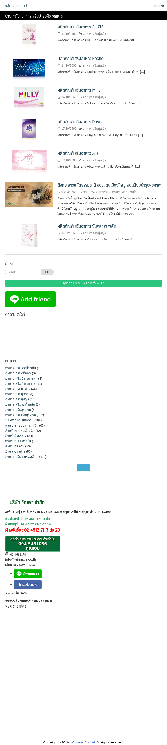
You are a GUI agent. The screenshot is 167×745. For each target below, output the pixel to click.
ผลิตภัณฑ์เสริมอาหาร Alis (78, 153)
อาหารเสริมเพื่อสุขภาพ (20, 415)
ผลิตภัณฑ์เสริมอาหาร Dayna (80, 121)
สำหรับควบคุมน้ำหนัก (20, 430)
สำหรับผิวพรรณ (15, 436)
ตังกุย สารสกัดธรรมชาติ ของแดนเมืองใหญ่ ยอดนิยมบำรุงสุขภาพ (109, 185)
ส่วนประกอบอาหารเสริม (21, 425)
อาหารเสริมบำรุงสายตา (21, 383)
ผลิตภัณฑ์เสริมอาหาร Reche (80, 58)
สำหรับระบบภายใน (124, 192)
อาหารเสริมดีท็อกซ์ (18, 373)
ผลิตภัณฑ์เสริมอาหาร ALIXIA (80, 26)
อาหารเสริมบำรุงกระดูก (21, 378)
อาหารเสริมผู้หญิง (94, 33)
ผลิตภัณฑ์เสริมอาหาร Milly (78, 90)
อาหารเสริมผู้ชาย (16, 394)
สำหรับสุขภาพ (14, 446)
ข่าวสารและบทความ (96, 192)
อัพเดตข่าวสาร (15, 451)
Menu (158, 5)
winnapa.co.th (17, 5)
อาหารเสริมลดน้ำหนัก (20, 404)
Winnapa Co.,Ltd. (83, 742)
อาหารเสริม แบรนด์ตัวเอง (22, 457)
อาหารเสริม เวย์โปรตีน (20, 368)
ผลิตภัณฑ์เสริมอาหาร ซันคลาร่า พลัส (86, 226)
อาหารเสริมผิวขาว (17, 389)
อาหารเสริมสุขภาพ (18, 410)
